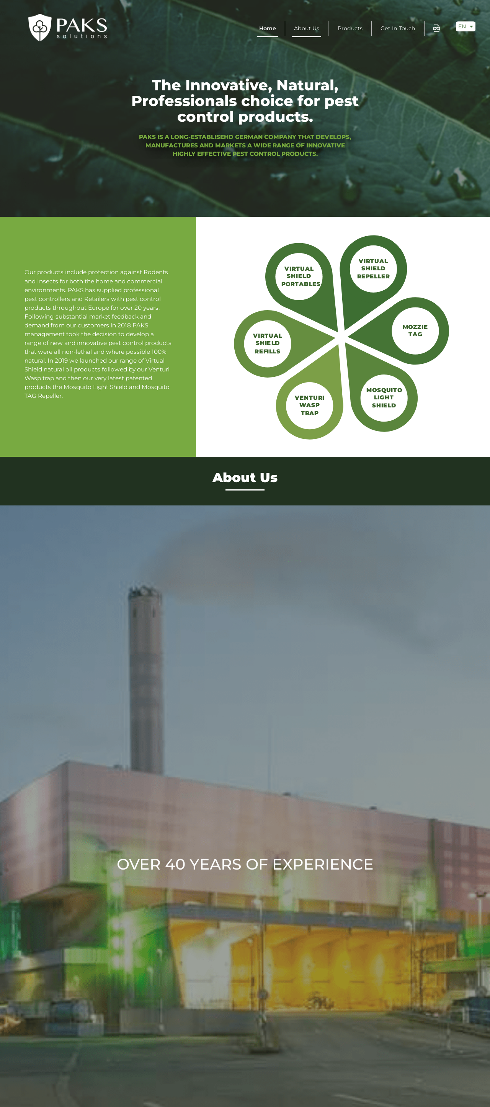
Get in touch (398, 28)
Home (267, 28)
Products (350, 28)
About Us (306, 28)
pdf (437, 28)
